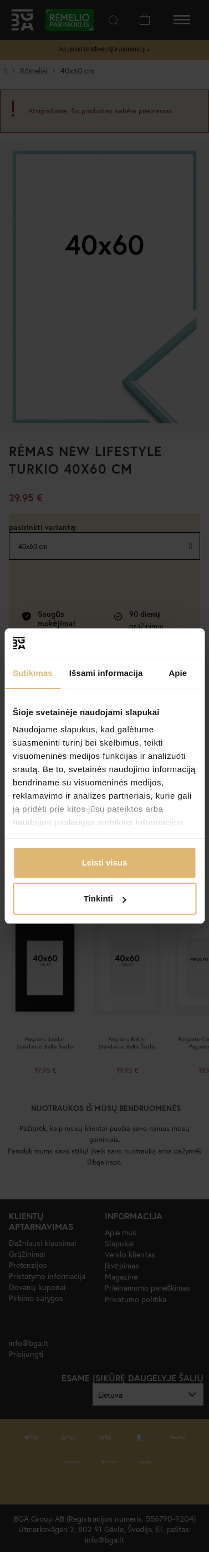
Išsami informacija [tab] (106, 673)
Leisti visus (105, 862)
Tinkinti (105, 898)
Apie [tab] (178, 673)
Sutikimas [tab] (33, 673)
